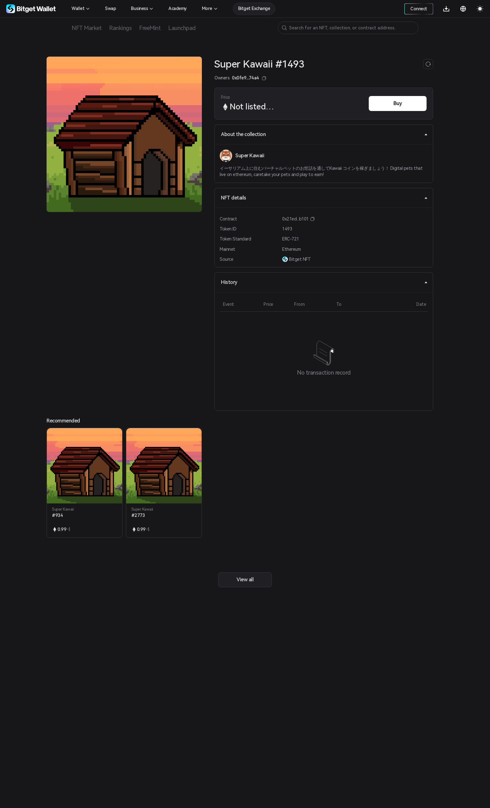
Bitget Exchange (254, 8)
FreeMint (150, 28)
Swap (110, 8)
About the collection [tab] (324, 134)
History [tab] (324, 282)
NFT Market (87, 28)
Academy (177, 8)
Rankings (120, 28)
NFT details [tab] (324, 198)
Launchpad (182, 28)
